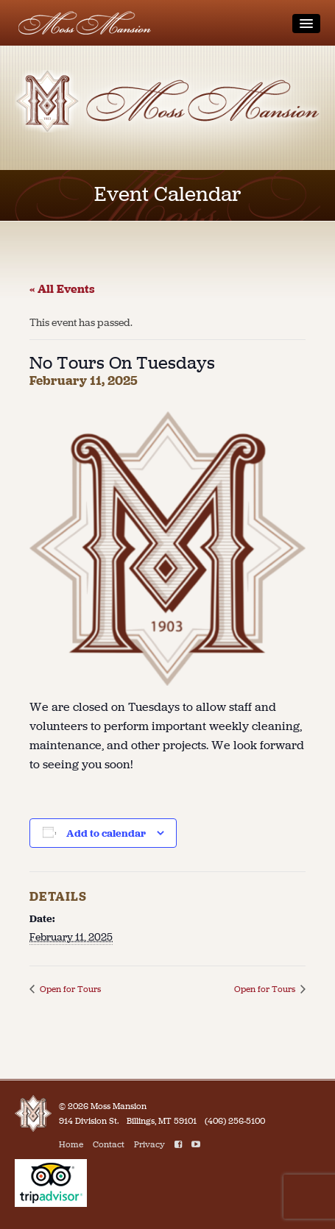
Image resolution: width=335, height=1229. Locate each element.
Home (71, 1144)
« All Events (62, 289)
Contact (108, 1144)
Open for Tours (69, 989)
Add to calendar (106, 833)
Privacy (149, 1144)
